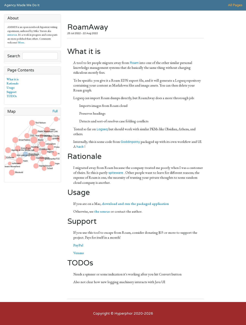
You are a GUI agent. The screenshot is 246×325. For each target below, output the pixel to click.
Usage (11, 88)
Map (11, 111)
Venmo (78, 253)
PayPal (78, 245)
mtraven (12, 34)
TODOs (12, 96)
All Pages (235, 5)
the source (102, 211)
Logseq (102, 129)
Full (55, 111)
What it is (13, 79)
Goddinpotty (130, 142)
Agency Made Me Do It (22, 5)
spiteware (115, 173)
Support (12, 92)
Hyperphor (123, 313)
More (21, 42)
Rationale (13, 83)
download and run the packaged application (135, 203)
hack (80, 147)
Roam (134, 63)
